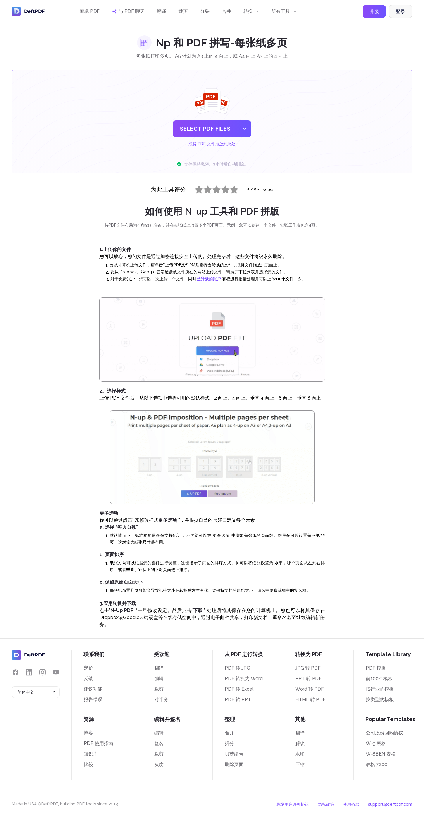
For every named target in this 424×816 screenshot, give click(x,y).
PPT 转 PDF (308, 678)
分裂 (205, 12)
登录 (400, 12)
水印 (300, 754)
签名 (159, 743)
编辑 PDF (90, 12)
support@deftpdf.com (390, 804)
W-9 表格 (376, 743)
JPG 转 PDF (308, 668)
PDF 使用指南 (98, 743)
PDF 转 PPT (238, 699)
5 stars (230, 188)
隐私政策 (326, 804)
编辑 (159, 678)
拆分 (229, 743)
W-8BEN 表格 (381, 754)
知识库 (91, 754)
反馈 (88, 678)
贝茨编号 (234, 754)
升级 (374, 12)
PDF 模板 (376, 668)
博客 (88, 733)
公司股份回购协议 (384, 733)
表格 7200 (376, 764)
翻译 (161, 12)
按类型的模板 (380, 699)
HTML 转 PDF (310, 699)
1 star (195, 188)
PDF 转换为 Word (244, 678)
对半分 (161, 699)
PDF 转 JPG (237, 668)
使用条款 (351, 804)
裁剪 (183, 12)
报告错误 (93, 699)
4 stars (222, 188)
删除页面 (234, 764)
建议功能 (93, 689)
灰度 (159, 764)
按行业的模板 (380, 689)
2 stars (204, 188)
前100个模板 (379, 678)
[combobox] (36, 692)
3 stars (213, 188)
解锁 (300, 743)
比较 (88, 764)
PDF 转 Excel (239, 689)
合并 (226, 12)
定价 (88, 668)
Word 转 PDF (309, 689)
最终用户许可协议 (292, 804)
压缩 (300, 764)
